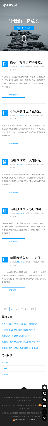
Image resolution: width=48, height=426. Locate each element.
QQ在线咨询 (44, 387)
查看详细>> (13, 95)
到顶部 (44, 412)
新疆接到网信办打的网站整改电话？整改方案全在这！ (22, 342)
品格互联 (10, 6)
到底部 (44, 418)
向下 (24, 38)
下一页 (23, 309)
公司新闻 (5, 362)
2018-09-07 (20, 66)
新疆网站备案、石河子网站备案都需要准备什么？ (20, 348)
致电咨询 (44, 393)
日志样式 (5, 64)
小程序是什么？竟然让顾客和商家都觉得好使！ (19, 330)
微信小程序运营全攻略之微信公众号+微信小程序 (20, 324)
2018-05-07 (20, 213)
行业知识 (5, 375)
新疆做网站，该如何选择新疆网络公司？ (17, 336)
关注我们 (44, 399)
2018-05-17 (20, 164)
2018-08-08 (20, 115)
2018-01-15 (20, 262)
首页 (5, 309)
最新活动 (44, 406)
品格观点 (5, 368)
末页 (32, 309)
